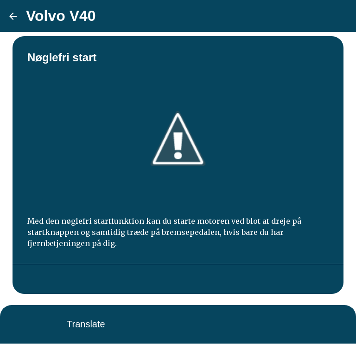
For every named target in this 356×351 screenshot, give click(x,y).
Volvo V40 (61, 15)
